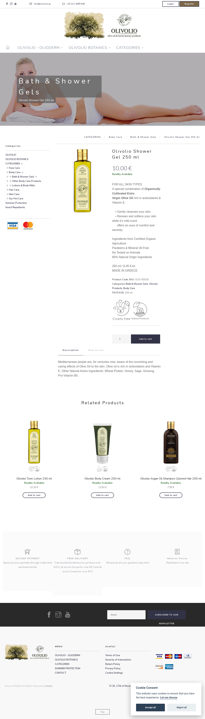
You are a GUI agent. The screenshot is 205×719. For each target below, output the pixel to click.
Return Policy (112, 664)
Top (102, 712)
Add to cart (34, 495)
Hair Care (14, 190)
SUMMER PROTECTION (67, 668)
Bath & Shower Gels (143, 137)
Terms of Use (112, 655)
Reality (49, 686)
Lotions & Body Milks (23, 185)
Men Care (14, 194)
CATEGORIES (128, 47)
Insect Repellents (15, 207)
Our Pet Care (16, 198)
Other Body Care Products (26, 181)
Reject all (182, 707)
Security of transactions (118, 659)
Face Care (14, 168)
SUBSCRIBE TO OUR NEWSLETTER (166, 616)
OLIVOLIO (10, 155)
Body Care (115, 137)
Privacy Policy (113, 668)
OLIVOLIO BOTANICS (88, 47)
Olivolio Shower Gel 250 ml (182, 137)
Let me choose (168, 697)
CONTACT (60, 673)
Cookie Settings (114, 673)
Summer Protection (16, 203)
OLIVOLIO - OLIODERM (39, 47)
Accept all (150, 707)
